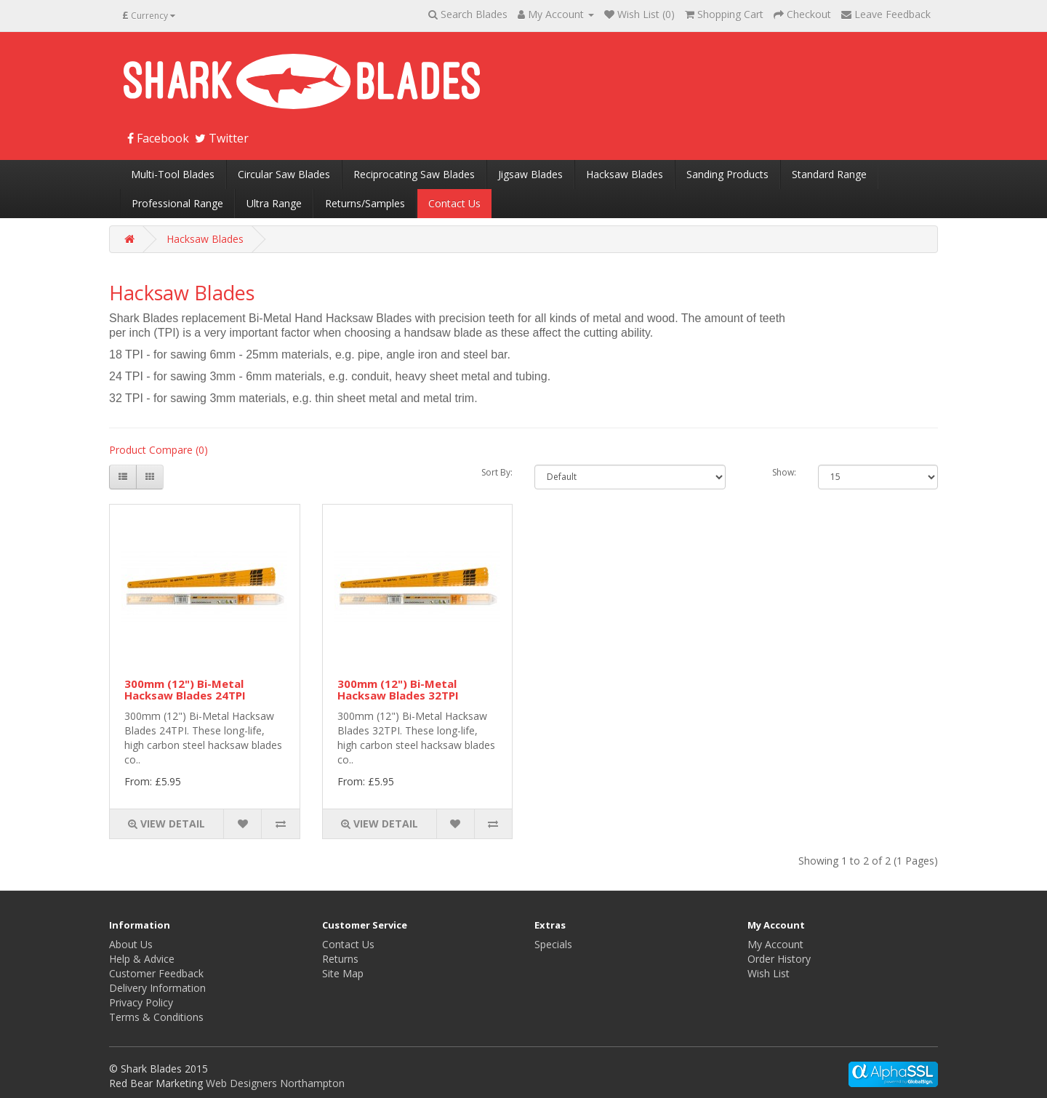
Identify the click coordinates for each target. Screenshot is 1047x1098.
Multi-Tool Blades (172, 174)
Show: (784, 472)
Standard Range (829, 174)
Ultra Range (274, 203)
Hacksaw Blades (624, 174)
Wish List (768, 973)
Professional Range (177, 203)
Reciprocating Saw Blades (414, 174)
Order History (779, 959)
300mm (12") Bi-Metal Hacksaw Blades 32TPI (398, 689)
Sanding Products (727, 174)
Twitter (222, 138)
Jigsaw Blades (530, 174)
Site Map (343, 973)
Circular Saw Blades (284, 174)
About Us (131, 944)
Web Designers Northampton (275, 1083)
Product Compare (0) (158, 450)
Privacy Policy (141, 1002)
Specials (553, 944)
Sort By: (497, 472)
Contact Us (454, 203)
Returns (340, 959)
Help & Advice (141, 959)
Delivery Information (157, 988)
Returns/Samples (365, 203)
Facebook (158, 138)
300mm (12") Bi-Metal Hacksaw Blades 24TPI (185, 689)
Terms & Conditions (156, 1017)
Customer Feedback (156, 973)
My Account (775, 944)
